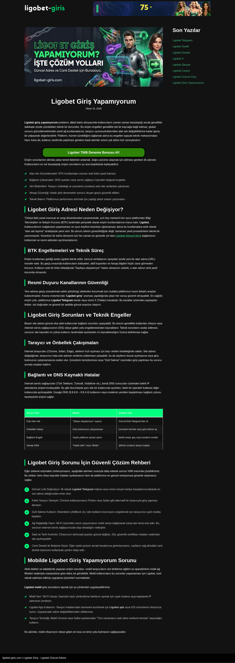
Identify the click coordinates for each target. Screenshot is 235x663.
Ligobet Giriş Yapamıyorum (188, 83)
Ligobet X (178, 58)
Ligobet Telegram (183, 40)
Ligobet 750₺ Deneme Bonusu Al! (93, 152)
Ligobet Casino (181, 70)
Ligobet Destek (181, 52)
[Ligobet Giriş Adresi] (44, 9)
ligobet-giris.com (11, 658)
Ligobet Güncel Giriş (128, 236)
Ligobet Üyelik (181, 46)
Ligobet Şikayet (181, 64)
